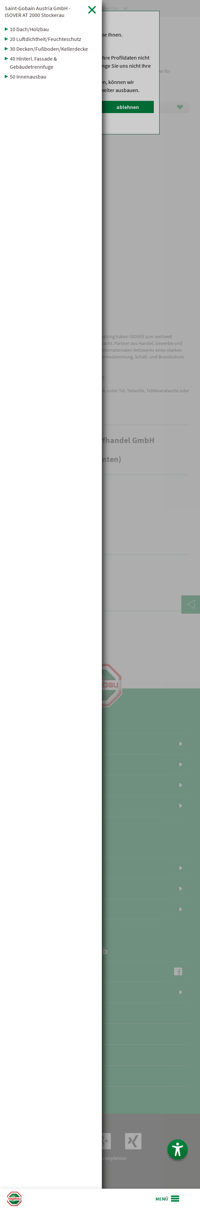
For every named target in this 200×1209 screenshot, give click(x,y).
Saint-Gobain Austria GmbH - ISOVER (37, 11)
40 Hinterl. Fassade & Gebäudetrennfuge (33, 62)
